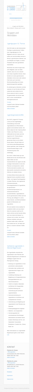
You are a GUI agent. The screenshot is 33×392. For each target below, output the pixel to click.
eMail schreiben (11, 108)
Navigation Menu (16, 20)
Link (8, 334)
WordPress (26, 388)
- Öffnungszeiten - (11, 352)
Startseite (9, 26)
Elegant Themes (14, 388)
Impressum (10, 375)
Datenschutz (10, 379)
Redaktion (9, 372)
